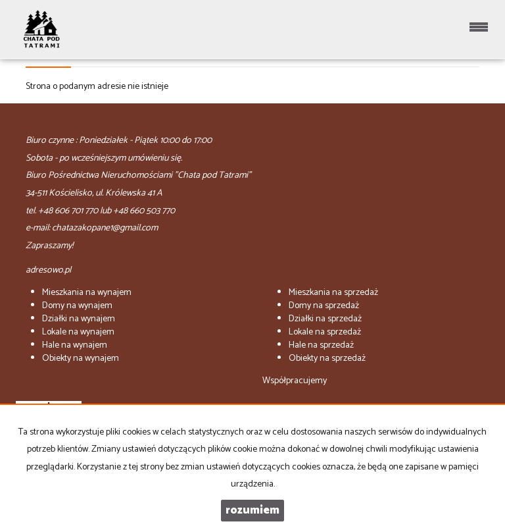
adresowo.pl (48, 270)
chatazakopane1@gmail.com (105, 228)
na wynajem (87, 292)
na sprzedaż (333, 292)
